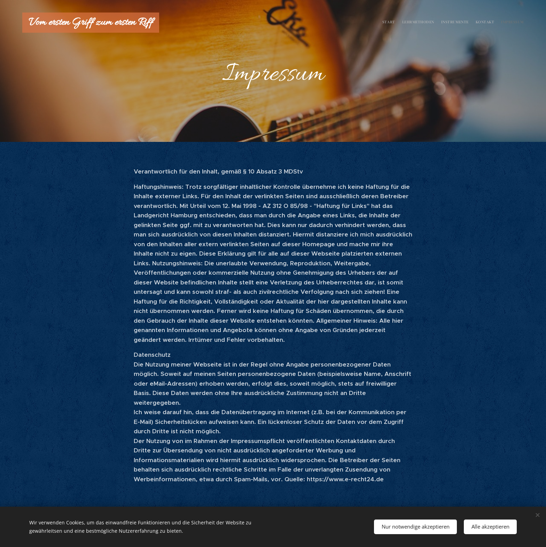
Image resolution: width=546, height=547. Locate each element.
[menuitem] (496, 22)
